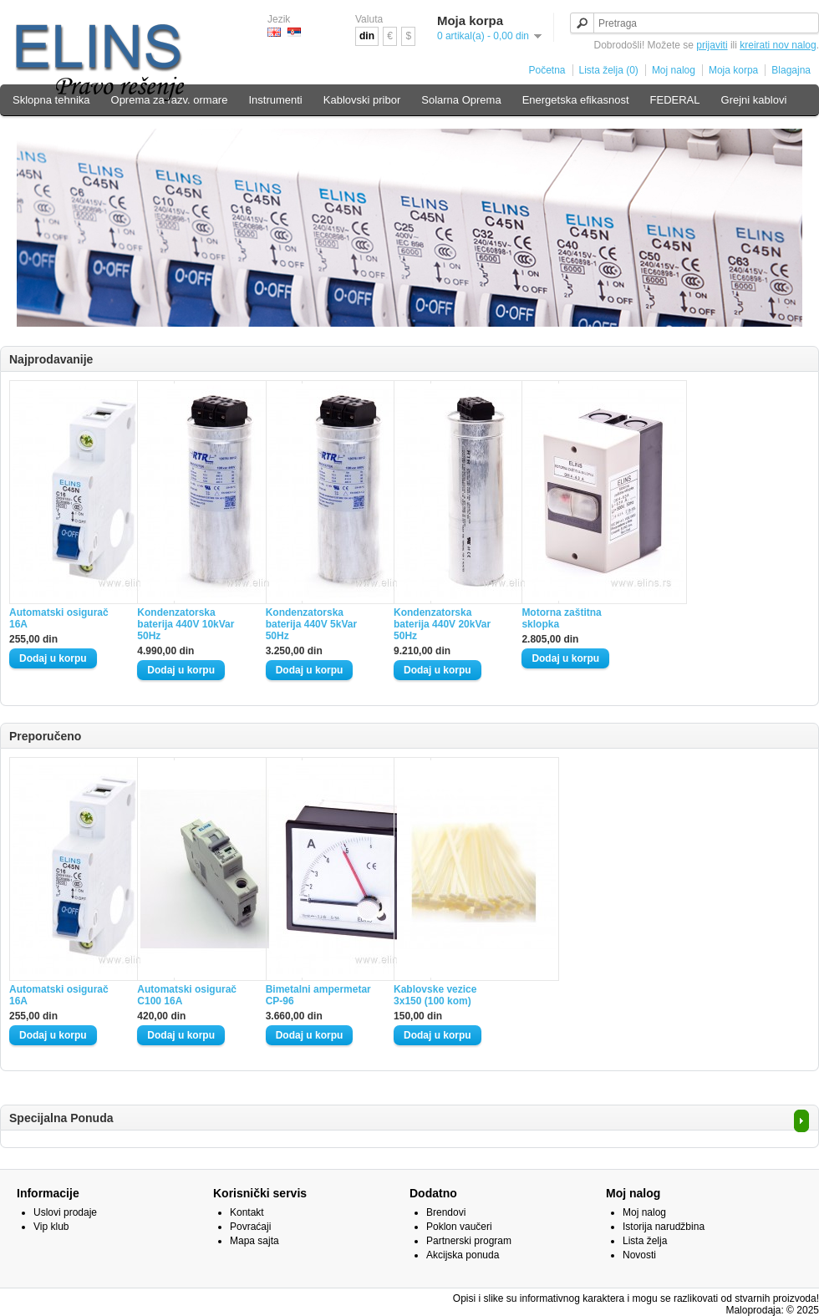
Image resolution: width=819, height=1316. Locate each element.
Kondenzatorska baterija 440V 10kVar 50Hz (185, 624)
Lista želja (645, 1241)
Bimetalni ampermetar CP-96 (318, 995)
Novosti (639, 1255)
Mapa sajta (254, 1241)
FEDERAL (675, 100)
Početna (546, 70)
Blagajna (791, 70)
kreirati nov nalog (778, 45)
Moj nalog (673, 70)
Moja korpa (733, 70)
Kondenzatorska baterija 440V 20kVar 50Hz (442, 624)
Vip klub (51, 1226)
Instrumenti (275, 100)
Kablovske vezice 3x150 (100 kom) (435, 995)
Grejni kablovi (754, 100)
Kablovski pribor (362, 100)
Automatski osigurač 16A (59, 618)
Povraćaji (250, 1226)
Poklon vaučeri (459, 1226)
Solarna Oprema (461, 100)
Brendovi (445, 1212)
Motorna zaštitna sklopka (561, 618)
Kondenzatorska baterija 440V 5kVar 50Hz (311, 624)
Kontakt (247, 1212)
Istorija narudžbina (664, 1226)
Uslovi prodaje (65, 1212)
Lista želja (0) (608, 70)
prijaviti (711, 45)
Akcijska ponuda (462, 1255)
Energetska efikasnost (575, 100)
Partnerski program (468, 1241)
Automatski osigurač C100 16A (187, 995)
